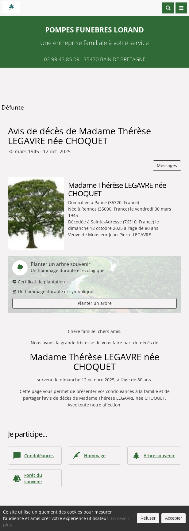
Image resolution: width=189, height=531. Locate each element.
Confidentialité (93, 525)
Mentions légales (148, 525)
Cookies (119, 525)
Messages (167, 165)
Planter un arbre (95, 303)
